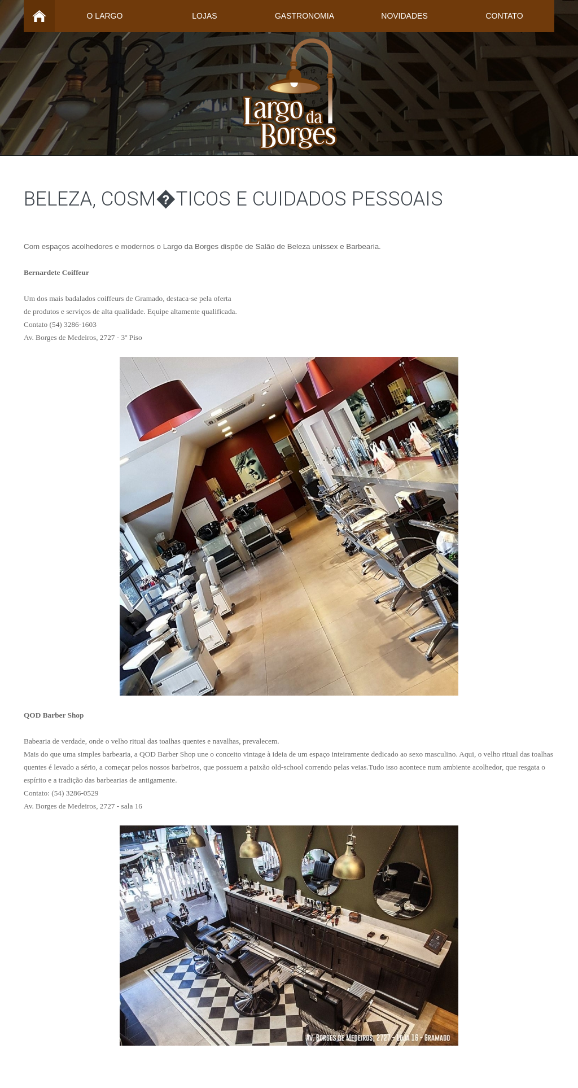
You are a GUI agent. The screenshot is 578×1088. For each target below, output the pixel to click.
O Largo (105, 15)
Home (39, 16)
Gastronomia (304, 15)
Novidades (404, 15)
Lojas (204, 15)
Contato (504, 15)
